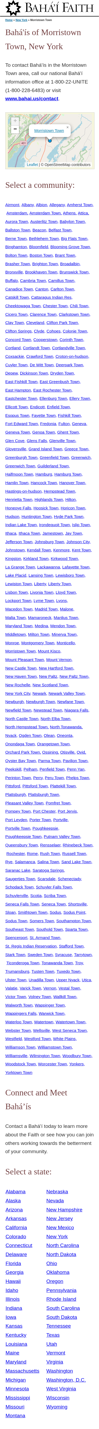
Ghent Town (68, 432)
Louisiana (16, 1344)
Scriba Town (55, 895)
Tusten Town (42, 971)
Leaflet (32, 165)
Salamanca (25, 861)
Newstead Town (48, 710)
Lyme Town (44, 600)
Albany (27, 204)
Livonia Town (42, 592)
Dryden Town (62, 373)
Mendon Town (63, 626)
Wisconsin (57, 1398)
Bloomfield (38, 246)
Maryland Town (18, 626)
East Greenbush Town (59, 381)
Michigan (16, 1380)
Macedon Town (18, 609)
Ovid (81, 752)
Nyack (11, 735)
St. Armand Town (45, 937)
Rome (32, 853)
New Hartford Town (56, 668)
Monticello (65, 643)
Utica (86, 980)
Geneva (79, 423)
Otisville (67, 752)
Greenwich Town (20, 466)
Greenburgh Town (21, 457)
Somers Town (42, 921)
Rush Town (50, 853)
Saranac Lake (17, 870)
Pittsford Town (35, 786)
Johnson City (77, 541)
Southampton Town (73, 921)
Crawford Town (39, 356)
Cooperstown (45, 339)
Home (9, 20)
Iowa (11, 1317)
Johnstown (15, 550)
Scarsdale (46, 878)
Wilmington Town (45, 1055)
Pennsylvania (61, 1290)
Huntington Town (37, 516)
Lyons (61, 600)
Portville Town (17, 828)
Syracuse (63, 954)
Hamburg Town (68, 474)
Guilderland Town (53, 466)
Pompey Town (18, 811)
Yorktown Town (18, 1072)
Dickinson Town (34, 373)
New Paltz (48, 676)
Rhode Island (61, 1299)
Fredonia (48, 423)
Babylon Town (72, 221)
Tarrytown (83, 954)
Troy (79, 963)
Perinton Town (18, 777)
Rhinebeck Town (77, 845)
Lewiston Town (18, 583)
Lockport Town (18, 600)
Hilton (70, 499)
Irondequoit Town (54, 524)
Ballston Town (17, 230)
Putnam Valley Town (62, 836)
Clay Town (14, 322)
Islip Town (81, 524)
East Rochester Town (52, 390)
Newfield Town (18, 710)
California (16, 1227)
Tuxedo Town (68, 971)
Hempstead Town (59, 491)
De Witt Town (42, 365)
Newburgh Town (40, 701)
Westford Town (37, 1038)
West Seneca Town (69, 1030)
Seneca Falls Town (22, 904)
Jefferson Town (18, 541)
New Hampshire (64, 1209)
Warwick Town (51, 1013)
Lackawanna (48, 567)
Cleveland (35, 322)
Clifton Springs (18, 331)
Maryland (16, 1362)
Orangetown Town (53, 744)
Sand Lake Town (76, 861)
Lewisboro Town (69, 575)
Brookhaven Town (41, 272)
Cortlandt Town (36, 348)
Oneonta (64, 735)
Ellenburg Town (53, 398)
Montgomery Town (37, 643)
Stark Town (15, 954)
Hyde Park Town (68, 516)
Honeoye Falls (18, 508)
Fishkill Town (69, 415)
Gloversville (15, 449)
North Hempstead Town (26, 727)
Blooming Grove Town (70, 246)
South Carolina (63, 1308)
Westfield (13, 1038)
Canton (41, 289)
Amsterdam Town (44, 213)
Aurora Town (16, 221)
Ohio (51, 1263)
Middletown (15, 634)
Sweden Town (40, 954)
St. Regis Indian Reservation (31, 946)
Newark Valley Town (67, 693)
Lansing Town (41, 575)
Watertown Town (71, 1022)
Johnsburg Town (49, 541)
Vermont (55, 1353)
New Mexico (60, 1227)
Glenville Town (62, 440)
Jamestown (53, 533)
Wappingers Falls (20, 1013)
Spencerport (16, 937)
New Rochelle (17, 685)
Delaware (16, 1254)
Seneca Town (53, 904)
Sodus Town (16, 921)
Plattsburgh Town (43, 794)
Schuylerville (16, 895)
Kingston (13, 558)
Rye (8, 861)
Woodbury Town (77, 1055)
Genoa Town (43, 432)
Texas (53, 1335)
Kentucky (16, 1335)
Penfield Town (52, 769)
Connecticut (19, 1245)
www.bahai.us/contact (31, 98)
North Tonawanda (66, 727)
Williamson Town (20, 1047)
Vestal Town (69, 988)
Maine (12, 1353)
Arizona (14, 1209)
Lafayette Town (75, 567)
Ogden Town (30, 735)
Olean (49, 735)
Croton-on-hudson (71, 356)
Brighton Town (45, 263)
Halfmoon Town (19, 474)
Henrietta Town (18, 499)
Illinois (13, 1299)
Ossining (50, 752)
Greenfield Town (54, 457)
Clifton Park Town (62, 322)
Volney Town (39, 996)
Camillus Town (61, 280)
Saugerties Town (20, 878)
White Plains (64, 1038)
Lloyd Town (66, 592)
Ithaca (10, 533)
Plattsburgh (15, 794)
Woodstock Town (20, 1064)
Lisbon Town (16, 592)
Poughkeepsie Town (23, 836)
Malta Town (15, 617)
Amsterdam (16, 213)
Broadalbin (69, 263)
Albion (41, 204)
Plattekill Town (63, 786)
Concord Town (18, 339)
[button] (50, 141)
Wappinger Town (50, 1005)
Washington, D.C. (66, 1380)
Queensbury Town (21, 845)
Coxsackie (14, 356)
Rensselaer (50, 845)
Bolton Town (16, 255)
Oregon (54, 1281)
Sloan (10, 912)
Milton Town (38, 634)
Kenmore (61, 550)
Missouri (15, 1407)
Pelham (30, 769)
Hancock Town (44, 482)
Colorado (16, 1236)
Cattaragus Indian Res (51, 297)
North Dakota (61, 1254)
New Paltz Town (74, 676)
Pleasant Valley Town (24, 803)
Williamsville (16, 1055)
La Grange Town (20, 567)
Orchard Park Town (22, 752)
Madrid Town (46, 609)
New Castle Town (20, 668)
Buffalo (11, 280)
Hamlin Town (17, 482)
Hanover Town (72, 482)
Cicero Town (16, 314)
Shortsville (77, 904)
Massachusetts (22, 1371)
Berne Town (16, 238)
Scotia (36, 895)
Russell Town (74, 853)
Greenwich (81, 457)
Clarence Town (43, 314)
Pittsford (12, 786)
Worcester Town (52, 1064)
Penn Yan (75, 769)
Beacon (39, 230)
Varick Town (30, 988)
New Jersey (59, 1218)
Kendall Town (39, 550)
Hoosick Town (46, 508)
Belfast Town (60, 230)
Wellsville (41, 1030)
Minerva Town (64, 634)
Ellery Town (79, 398)
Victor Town (15, 996)
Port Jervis (67, 811)
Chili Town (79, 306)
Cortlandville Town (68, 348)
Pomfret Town (58, 803)
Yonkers (76, 1064)
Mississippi (18, 1398)
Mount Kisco (49, 651)
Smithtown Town (33, 912)
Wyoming (57, 1407)
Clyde (39, 331)
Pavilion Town (75, 760)
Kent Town (81, 550)
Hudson (12, 516)
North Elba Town (55, 718)
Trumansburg (17, 971)
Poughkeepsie (45, 828)
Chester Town (55, 306)
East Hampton (18, 390)
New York (21, 20)
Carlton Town (62, 289)
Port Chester (44, 811)
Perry (38, 777)
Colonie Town (75, 331)
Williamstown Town (55, 1047)
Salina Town (48, 861)
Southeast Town (19, 929)
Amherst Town (79, 204)
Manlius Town (66, 617)
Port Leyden (16, 819)
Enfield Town (58, 407)
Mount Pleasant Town (24, 659)
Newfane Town (70, 701)
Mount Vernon (59, 659)
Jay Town (73, 533)
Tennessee (58, 1326)
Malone (66, 609)
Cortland (13, 348)
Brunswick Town (74, 272)
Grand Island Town (45, 449)
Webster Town (18, 1030)
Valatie (11, 988)
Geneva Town (17, 432)
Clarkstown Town (74, 314)
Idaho (12, 1290)
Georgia (14, 1272)
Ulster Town (15, 980)
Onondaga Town (20, 744)
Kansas (14, 1326)
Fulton (64, 423)
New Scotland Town (50, 685)
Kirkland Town (35, 558)
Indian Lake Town (21, 524)
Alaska (13, 1200)
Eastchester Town (21, 398)
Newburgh (14, 701)
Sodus (55, 912)
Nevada (55, 1200)
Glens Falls (37, 440)
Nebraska (57, 1191)
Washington (59, 1371)
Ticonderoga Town (22, 963)
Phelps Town (77, 777)
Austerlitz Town (44, 221)
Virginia (54, 1362)
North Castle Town (21, 718)
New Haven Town (21, 676)
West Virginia (61, 1388)
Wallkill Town (64, 996)
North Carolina (62, 1245)
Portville (60, 819)
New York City (17, 693)
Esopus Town (17, 415)
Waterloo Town (18, 1022)
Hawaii (13, 1281)
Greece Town (76, 449)
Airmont (12, 204)
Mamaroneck (39, 617)
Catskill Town (17, 297)
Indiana (14, 1308)
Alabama (16, 1191)
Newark (39, 693)
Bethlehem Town (44, 238)
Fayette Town (44, 415)
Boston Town (41, 255)
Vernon (49, 988)
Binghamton (16, 246)
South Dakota (61, 1317)
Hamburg (43, 474)
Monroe (12, 643)
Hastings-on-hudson (23, 491)
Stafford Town (71, 946)
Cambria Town (33, 280)
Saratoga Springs (48, 870)
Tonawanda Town (57, 963)
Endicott (37, 407)
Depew (11, 373)
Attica (83, 213)
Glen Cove (15, 440)
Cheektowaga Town (23, 306)
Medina (41, 626)
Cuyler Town (16, 365)
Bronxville (14, 272)
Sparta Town (76, 929)
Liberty (40, 583)
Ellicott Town (16, 407)
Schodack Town (19, 887)
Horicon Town (73, 508)
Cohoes (53, 331)
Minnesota (17, 1388)
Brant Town (65, 255)
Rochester (15, 853)
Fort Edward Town (21, 423)
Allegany (57, 204)
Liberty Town (59, 583)
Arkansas (16, 1218)
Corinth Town (71, 339)
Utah (51, 1344)
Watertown (43, 1022)
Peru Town (54, 777)
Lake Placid (15, 575)
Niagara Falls (76, 710)
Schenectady (69, 878)
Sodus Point (74, 912)
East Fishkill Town (21, 381)
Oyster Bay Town (20, 760)
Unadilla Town (41, 980)
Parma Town (49, 760)
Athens (69, 213)
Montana (15, 1415)
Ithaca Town (29, 533)
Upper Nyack (67, 980)
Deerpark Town (69, 365)
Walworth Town (18, 1005)
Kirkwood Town (64, 558)
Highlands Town (49, 499)
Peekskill (13, 769)
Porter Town (40, 819)
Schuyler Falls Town (54, 887)
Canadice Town (19, 289)
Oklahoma (57, 1272)
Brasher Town (17, 263)
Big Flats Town (74, 238)
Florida (13, 1263)
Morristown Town (49, 130)
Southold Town (49, 929)
